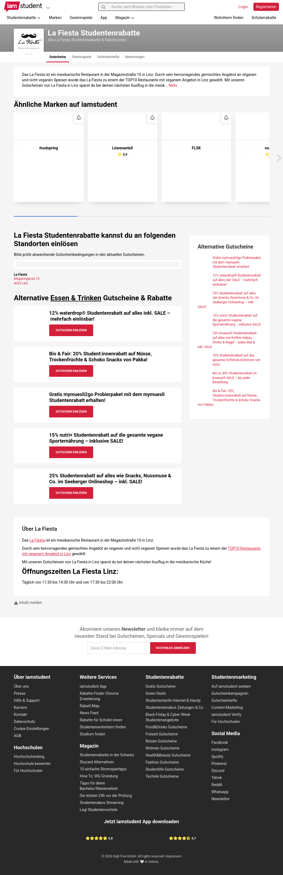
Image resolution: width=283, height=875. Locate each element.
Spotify (218, 756)
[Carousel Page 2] (110, 216)
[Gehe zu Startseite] (23, 6)
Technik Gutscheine (162, 776)
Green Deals (156, 693)
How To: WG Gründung (99, 776)
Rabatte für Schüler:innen (101, 720)
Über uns (21, 686)
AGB (17, 736)
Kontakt (20, 714)
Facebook (220, 742)
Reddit (217, 785)
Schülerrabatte (263, 17)
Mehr (173, 85)
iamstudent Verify (226, 714)
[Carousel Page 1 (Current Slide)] (46, 216)
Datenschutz (24, 721)
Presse (20, 693)
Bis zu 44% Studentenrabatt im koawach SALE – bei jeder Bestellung (235, 377)
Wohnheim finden (228, 17)
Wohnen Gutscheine (162, 748)
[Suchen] (103, 6)
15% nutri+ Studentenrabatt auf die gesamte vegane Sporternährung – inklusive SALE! (106, 438)
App (103, 17)
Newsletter (221, 799)
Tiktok (217, 778)
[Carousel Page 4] (237, 216)
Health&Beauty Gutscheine (168, 755)
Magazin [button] (125, 17)
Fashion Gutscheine (162, 762)
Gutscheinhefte (224, 700)
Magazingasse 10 (26, 279)
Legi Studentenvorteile (99, 810)
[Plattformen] (48, 8)
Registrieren (266, 7)
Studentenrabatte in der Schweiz (107, 755)
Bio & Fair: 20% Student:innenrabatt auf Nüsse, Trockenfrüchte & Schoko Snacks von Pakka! (100, 356)
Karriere (20, 707)
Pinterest (219, 763)
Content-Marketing (227, 707)
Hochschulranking (29, 756)
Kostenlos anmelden (172, 648)
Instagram (220, 749)
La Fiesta (37, 540)
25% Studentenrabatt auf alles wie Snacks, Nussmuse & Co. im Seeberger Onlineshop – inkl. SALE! (110, 478)
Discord (218, 770)
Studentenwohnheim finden (103, 727)
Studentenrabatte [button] (24, 17)
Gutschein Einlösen (71, 330)
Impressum (173, 856)
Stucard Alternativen (97, 762)
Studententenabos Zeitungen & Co (174, 707)
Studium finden (92, 734)
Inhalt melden (28, 602)
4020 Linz (21, 283)
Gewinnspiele (81, 17)
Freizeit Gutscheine (162, 734)
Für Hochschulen (28, 770)
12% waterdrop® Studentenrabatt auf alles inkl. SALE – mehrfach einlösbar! (237, 280)
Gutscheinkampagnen (230, 693)
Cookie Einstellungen (31, 728)
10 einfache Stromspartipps (103, 769)
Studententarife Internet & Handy (173, 700)
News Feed (89, 713)
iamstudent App (93, 686)
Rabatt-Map (89, 706)
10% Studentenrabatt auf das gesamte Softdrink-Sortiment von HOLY (236, 359)
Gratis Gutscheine (160, 686)
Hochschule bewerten (32, 763)
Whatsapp (220, 792)
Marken (55, 17)
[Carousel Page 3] (173, 216)
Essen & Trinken (75, 298)
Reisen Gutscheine (161, 741)
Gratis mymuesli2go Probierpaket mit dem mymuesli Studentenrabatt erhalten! (237, 262)
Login (243, 7)
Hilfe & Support (26, 700)
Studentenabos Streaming (102, 802)
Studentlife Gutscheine (165, 769)
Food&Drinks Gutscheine (166, 727)
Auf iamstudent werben (231, 686)
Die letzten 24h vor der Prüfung (106, 795)
